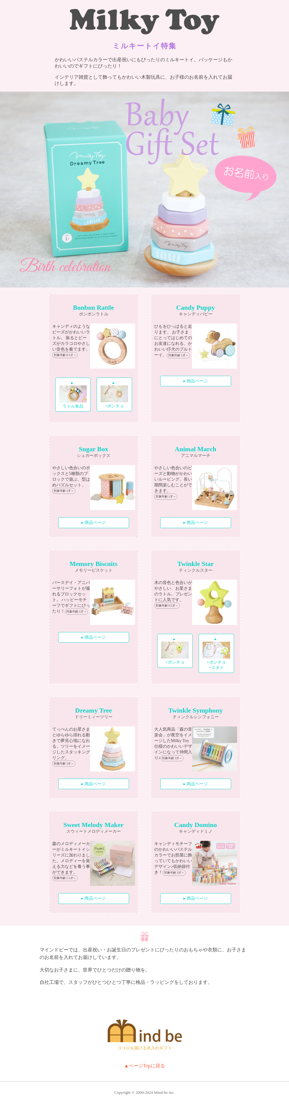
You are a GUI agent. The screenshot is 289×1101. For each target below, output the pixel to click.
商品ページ (197, 381)
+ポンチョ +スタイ (216, 656)
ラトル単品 (73, 397)
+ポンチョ (114, 396)
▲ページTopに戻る (144, 1065)
